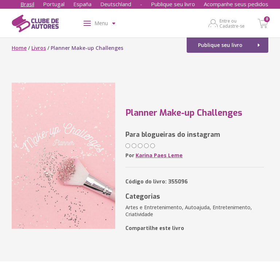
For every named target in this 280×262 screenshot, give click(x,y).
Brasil (27, 4)
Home (19, 47)
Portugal (54, 4)
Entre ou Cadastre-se (232, 23)
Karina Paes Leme (159, 155)
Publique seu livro (173, 4)
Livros (38, 47)
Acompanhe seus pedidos (236, 4)
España (82, 4)
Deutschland (115, 4)
